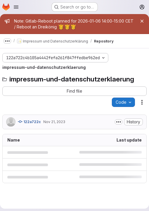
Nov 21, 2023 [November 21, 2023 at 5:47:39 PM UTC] (54, 122)
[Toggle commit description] (118, 122)
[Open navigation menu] (16, 7)
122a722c (29, 121)
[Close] (141, 21)
